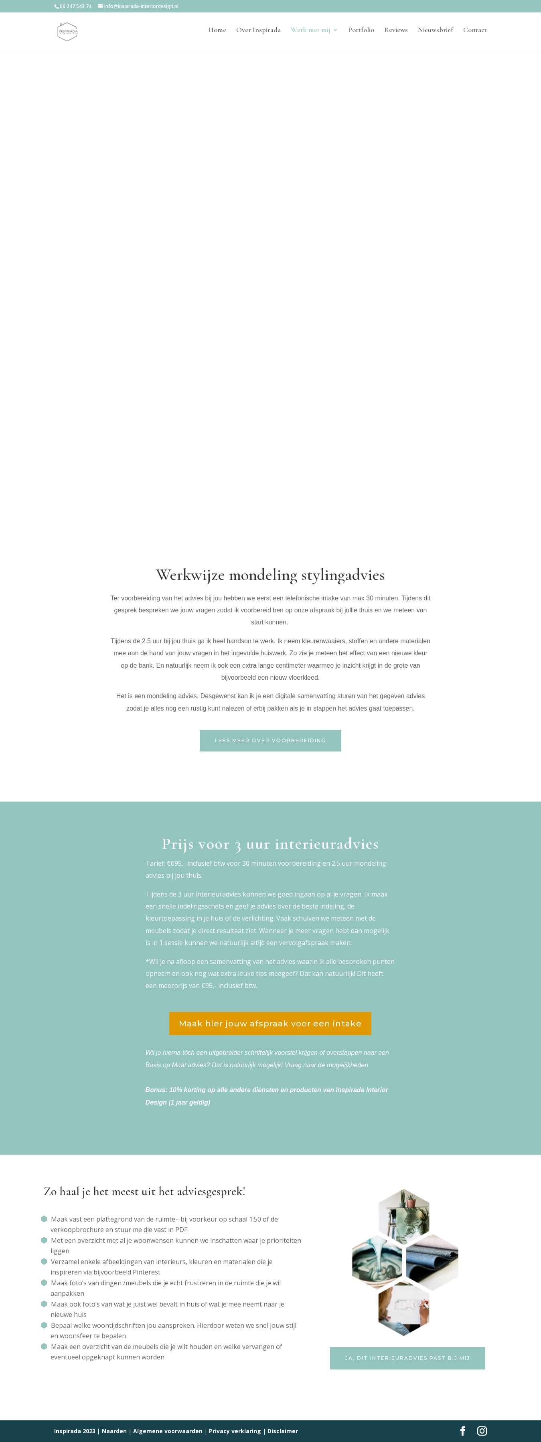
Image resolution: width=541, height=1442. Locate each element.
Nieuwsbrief (435, 34)
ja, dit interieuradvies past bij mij (407, 1358)
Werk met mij (310, 34)
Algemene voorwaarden (168, 1431)
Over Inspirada (258, 34)
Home (217, 34)
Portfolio (361, 34)
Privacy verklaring (235, 1431)
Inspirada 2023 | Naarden (90, 1431)
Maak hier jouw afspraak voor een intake (270, 1023)
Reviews (396, 34)
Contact (475, 34)
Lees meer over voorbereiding (270, 740)
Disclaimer (282, 1431)
